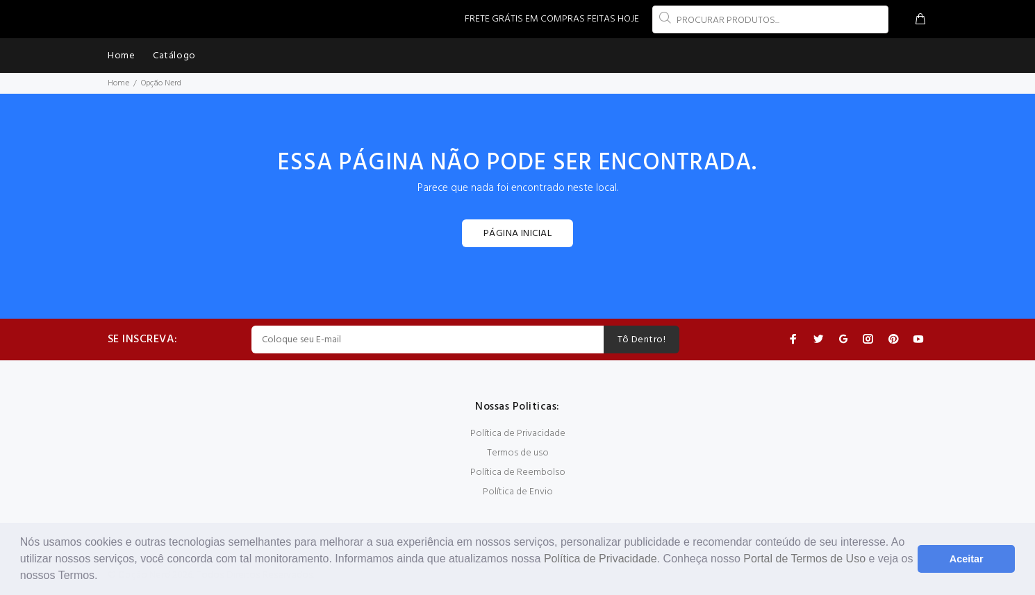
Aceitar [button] (967, 558)
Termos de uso (518, 453)
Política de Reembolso (517, 472)
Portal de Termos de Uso (804, 558)
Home (118, 83)
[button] (103, 577)
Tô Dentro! (641, 340)
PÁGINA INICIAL (517, 234)
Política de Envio (518, 492)
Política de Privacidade (600, 558)
